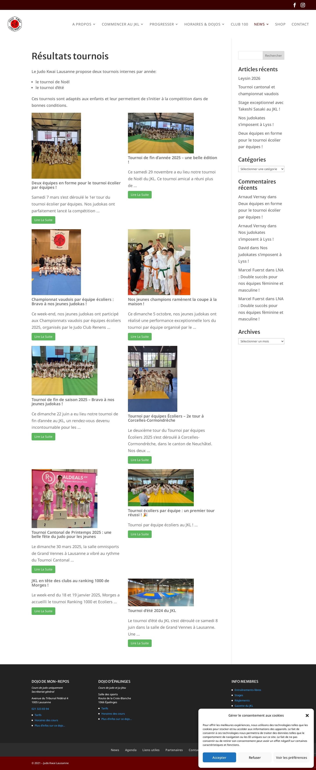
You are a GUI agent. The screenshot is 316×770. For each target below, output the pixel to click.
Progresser (162, 25)
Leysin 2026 (249, 78)
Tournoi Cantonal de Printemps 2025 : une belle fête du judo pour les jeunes (71, 534)
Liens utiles (151, 750)
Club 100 (239, 25)
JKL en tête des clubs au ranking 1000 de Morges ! (70, 583)
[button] (307, 715)
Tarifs (38, 715)
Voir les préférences (291, 757)
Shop (280, 25)
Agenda (130, 750)
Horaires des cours (46, 720)
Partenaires (174, 750)
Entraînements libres (248, 690)
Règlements (242, 700)
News (259, 25)
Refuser (255, 757)
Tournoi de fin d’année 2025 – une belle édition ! (172, 160)
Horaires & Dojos (202, 25)
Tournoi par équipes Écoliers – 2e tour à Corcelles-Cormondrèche (166, 418)
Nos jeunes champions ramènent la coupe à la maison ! (172, 301)
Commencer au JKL (120, 25)
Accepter (219, 757)
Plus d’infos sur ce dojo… (50, 725)
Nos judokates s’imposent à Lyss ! (260, 254)
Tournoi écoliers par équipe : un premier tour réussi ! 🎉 (171, 513)
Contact (300, 25)
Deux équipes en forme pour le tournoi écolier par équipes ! (76, 185)
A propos (82, 25)
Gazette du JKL (244, 706)
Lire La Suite (43, 220)
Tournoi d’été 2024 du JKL (152, 610)
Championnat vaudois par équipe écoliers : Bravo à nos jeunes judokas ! (73, 301)
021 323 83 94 (40, 709)
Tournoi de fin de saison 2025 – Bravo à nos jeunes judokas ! (73, 402)
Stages (239, 695)
